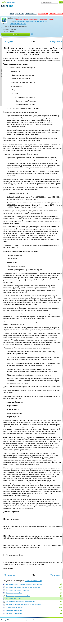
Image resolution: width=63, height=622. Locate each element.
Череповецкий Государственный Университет (30, 21)
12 (60, 607)
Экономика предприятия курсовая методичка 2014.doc (23, 587)
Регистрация (11, 2)
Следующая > (56, 42)
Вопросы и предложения (25, 620)
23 (60, 604)
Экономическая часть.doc (14, 610)
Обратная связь (12, 620)
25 (60, 587)
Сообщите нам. (52, 19)
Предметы (19, 14)
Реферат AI (43, 14)
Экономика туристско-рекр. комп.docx (18, 596)
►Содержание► (1, 71)
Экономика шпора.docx (13, 599)
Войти (4, 2)
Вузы (12, 14)
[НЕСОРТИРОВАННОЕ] (18, 24)
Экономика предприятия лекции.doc (17, 590)
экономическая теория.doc (14, 607)
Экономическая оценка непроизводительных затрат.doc (23, 604)
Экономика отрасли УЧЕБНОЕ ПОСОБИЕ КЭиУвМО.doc (24, 584)
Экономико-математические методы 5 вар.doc (20, 601)
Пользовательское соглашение (42, 620)
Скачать (15, 34)
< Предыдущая (10, 42)
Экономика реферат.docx (14, 593)
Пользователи (30, 14)
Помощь (3, 620)
